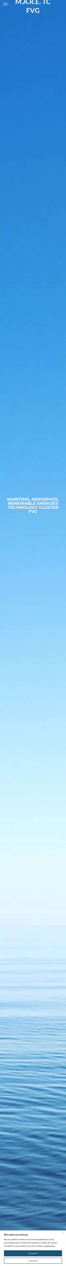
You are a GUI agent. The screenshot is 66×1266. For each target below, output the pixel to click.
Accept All (33, 1253)
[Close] (63, 1233)
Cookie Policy (49, 1246)
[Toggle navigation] (5, 4)
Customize (33, 1260)
